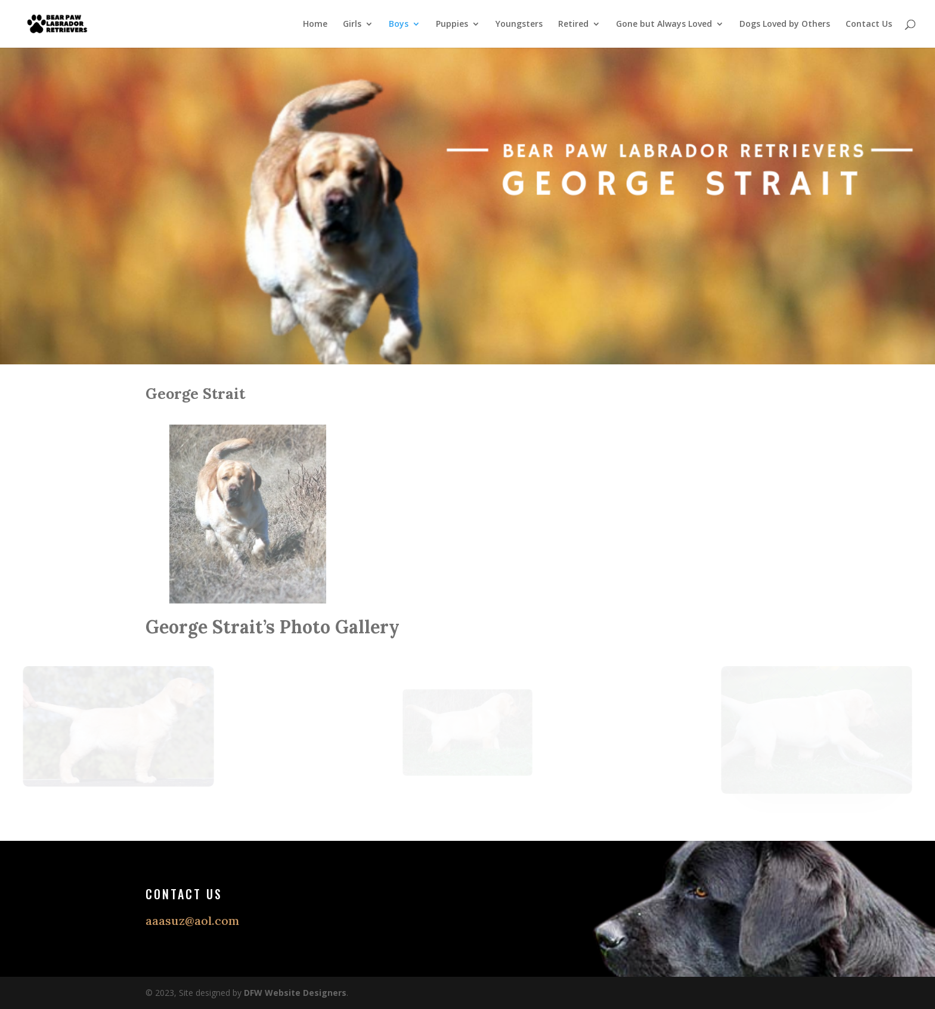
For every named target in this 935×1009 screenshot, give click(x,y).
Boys (398, 24)
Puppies (452, 24)
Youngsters (519, 24)
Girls (352, 24)
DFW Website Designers (295, 992)
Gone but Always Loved (664, 24)
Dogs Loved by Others (784, 24)
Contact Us (869, 24)
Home (315, 24)
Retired (573, 24)
